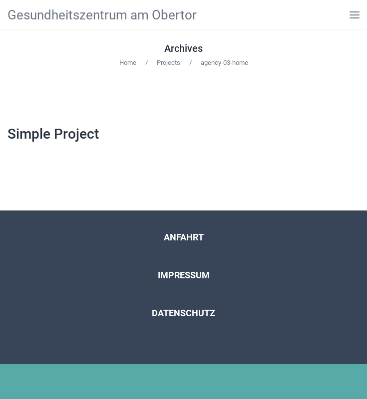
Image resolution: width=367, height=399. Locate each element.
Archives (183, 48)
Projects (168, 62)
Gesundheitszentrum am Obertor (102, 14)
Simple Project (53, 134)
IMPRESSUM (184, 275)
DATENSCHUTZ (183, 313)
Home (127, 62)
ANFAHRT (184, 237)
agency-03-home (224, 62)
